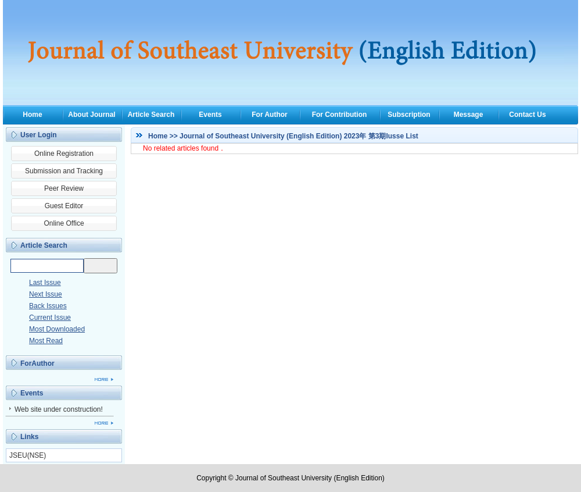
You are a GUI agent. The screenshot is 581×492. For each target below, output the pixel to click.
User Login (38, 135)
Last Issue (45, 283)
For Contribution (339, 114)
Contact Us (527, 114)
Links (29, 437)
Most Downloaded (57, 329)
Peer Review (64, 188)
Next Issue (45, 294)
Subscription (409, 114)
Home (32, 114)
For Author (270, 114)
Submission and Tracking (64, 171)
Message (468, 114)
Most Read (46, 341)
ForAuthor (37, 363)
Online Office (64, 223)
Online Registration (64, 153)
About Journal (91, 114)
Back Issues (48, 306)
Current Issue (50, 317)
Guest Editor (64, 206)
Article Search (151, 114)
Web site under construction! (59, 409)
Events (210, 114)
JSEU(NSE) (27, 455)
